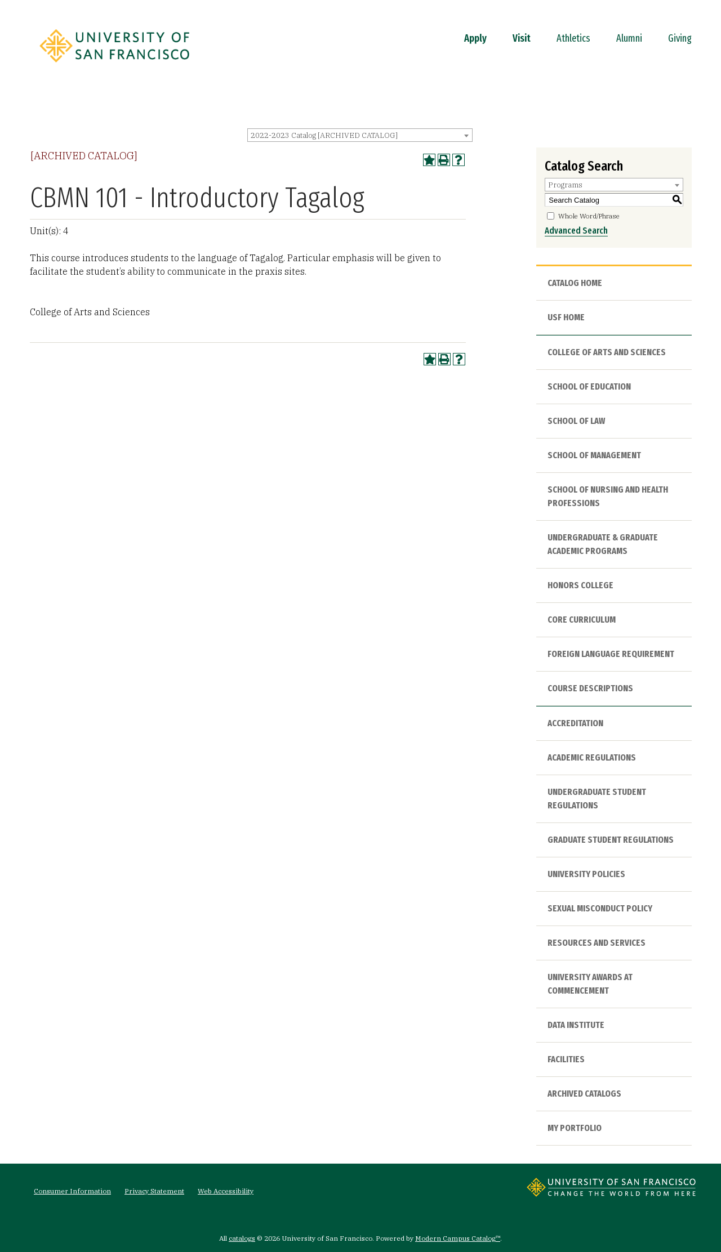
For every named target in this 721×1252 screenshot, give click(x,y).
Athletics (573, 38)
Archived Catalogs (584, 1093)
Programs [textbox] (565, 185)
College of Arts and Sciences (607, 352)
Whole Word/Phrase (589, 216)
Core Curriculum (582, 619)
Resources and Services (597, 942)
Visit (522, 38)
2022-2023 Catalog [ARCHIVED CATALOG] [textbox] (324, 135)
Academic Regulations (592, 757)
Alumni (629, 38)
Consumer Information (72, 1191)
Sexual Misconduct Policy (600, 908)
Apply (475, 38)
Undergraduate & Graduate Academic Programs (603, 544)
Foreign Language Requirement (611, 654)
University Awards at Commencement (590, 984)
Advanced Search (576, 230)
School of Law (576, 420)
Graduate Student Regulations (611, 839)
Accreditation (575, 723)
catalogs (242, 1238)
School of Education (589, 386)
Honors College (580, 585)
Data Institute (576, 1025)
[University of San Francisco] (114, 65)
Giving (680, 38)
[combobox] (360, 135)
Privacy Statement (154, 1191)
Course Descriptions (590, 688)
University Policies (586, 874)
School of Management (594, 455)
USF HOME (566, 317)
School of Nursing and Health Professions (608, 496)
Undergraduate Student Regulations (597, 798)
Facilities (566, 1059)
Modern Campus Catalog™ (457, 1238)
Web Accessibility (225, 1191)
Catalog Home (575, 283)
